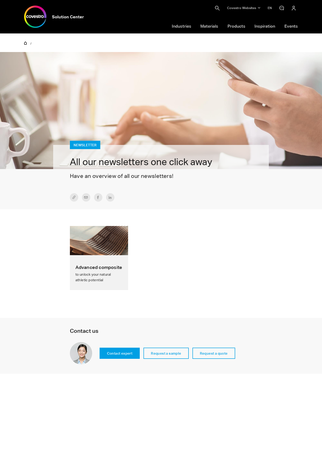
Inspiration (264, 26)
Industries (181, 26)
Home (25, 42)
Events (291, 26)
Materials (209, 26)
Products (236, 26)
